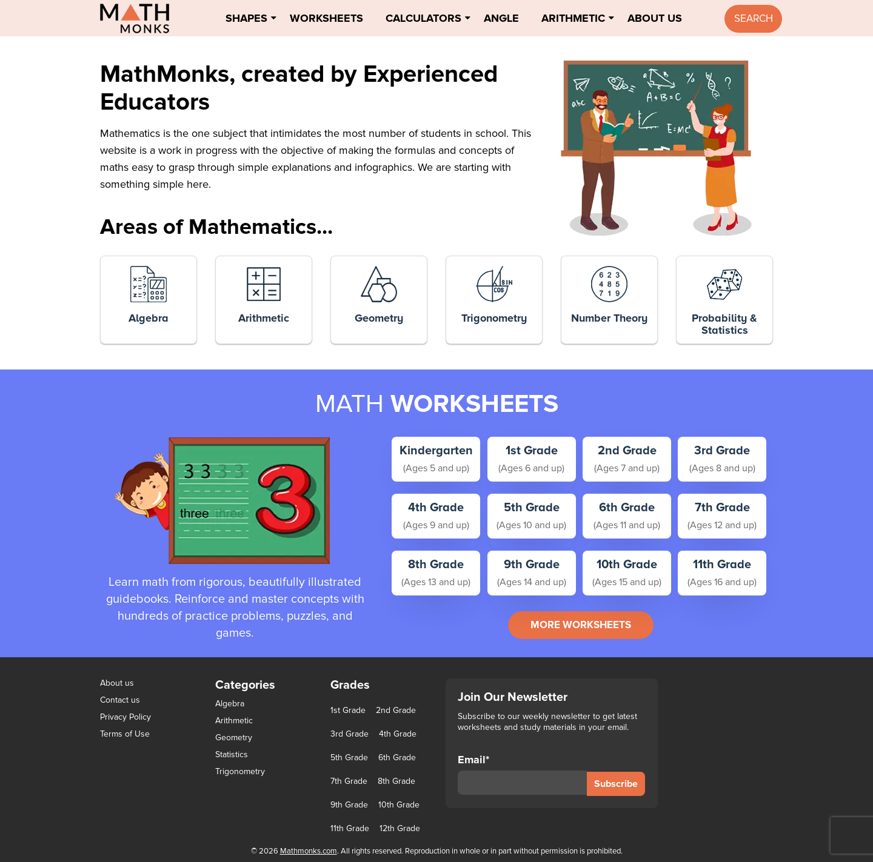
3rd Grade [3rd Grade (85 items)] (349, 734)
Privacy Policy (125, 717)
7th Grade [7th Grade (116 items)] (348, 781)
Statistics (231, 754)
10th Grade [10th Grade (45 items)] (399, 805)
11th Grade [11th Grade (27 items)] (349, 829)
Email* (522, 774)
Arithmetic (573, 18)
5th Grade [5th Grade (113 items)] (349, 758)
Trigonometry (240, 771)
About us (117, 683)
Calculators (423, 18)
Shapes (246, 18)
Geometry (233, 737)
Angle (501, 18)
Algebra (229, 703)
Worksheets (326, 18)
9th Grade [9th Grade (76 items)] (349, 805)
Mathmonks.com (308, 851)
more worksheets (580, 624)
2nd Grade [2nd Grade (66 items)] (396, 710)
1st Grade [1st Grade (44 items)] (348, 710)
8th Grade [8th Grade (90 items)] (396, 781)
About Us (654, 18)
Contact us (120, 700)
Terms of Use (125, 734)
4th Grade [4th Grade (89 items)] (397, 734)
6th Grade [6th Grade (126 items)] (397, 758)
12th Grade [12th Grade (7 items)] (400, 829)
